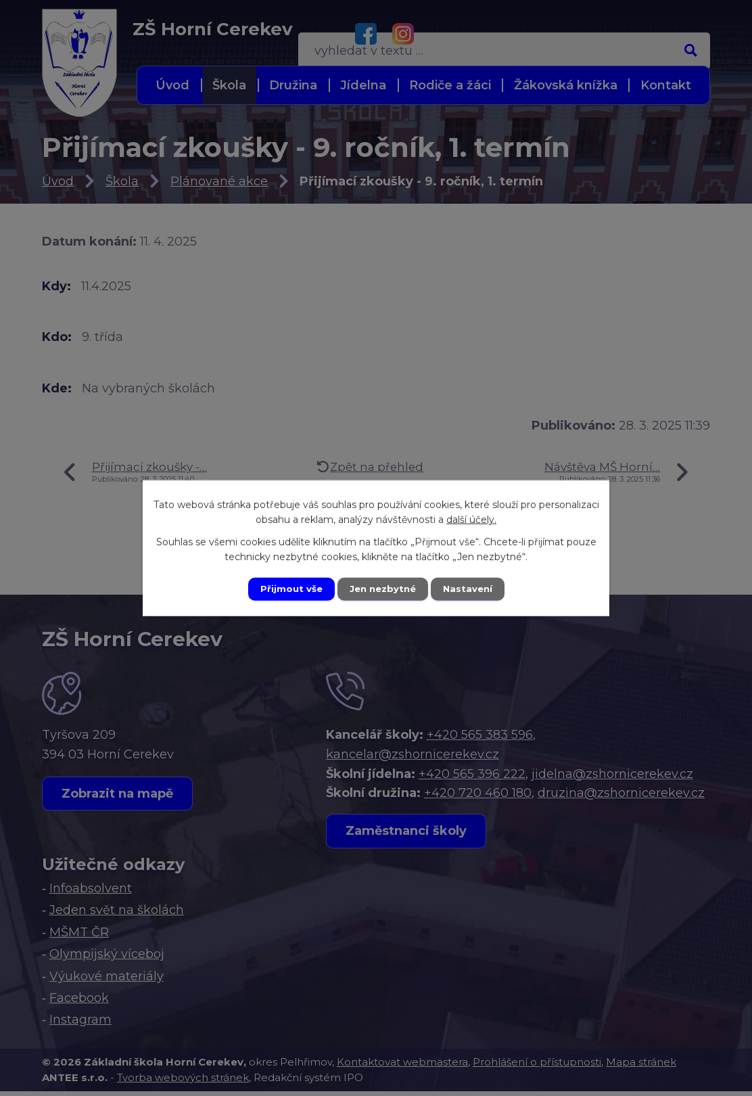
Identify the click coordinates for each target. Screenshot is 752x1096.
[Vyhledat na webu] (616, 33)
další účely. (471, 518)
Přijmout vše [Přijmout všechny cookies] (287, 589)
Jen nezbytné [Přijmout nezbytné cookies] (382, 589)
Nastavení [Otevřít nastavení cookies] (472, 589)
